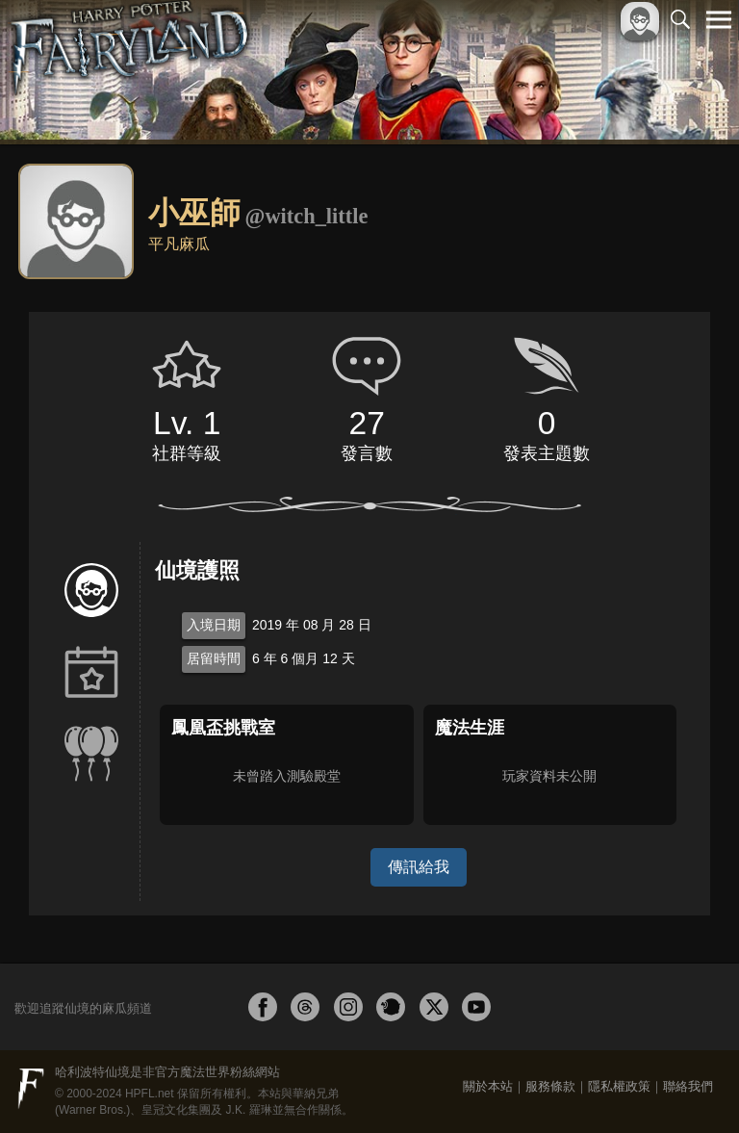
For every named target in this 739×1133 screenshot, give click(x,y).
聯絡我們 (688, 1086)
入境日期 (214, 624)
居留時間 (214, 658)
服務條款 (550, 1086)
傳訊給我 (418, 867)
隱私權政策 (619, 1086)
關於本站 (488, 1086)
